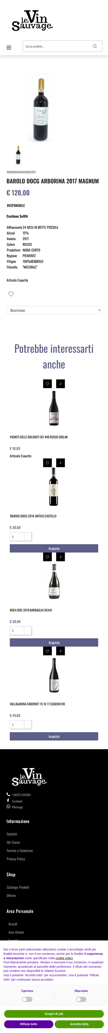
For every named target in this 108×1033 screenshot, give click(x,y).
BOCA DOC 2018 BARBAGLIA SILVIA (31, 610)
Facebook (14, 801)
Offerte (11, 895)
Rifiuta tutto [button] (28, 1024)
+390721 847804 (19, 794)
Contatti (12, 834)
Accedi (12, 923)
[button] (94, 46)
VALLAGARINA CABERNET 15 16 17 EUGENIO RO (37, 703)
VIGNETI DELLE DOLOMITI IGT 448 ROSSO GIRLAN (39, 436)
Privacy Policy (16, 858)
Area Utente (16, 932)
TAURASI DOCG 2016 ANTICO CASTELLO (33, 515)
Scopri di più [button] (54, 1014)
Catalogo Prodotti (18, 887)
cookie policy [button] (64, 958)
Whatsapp (17, 807)
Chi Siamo (13, 842)
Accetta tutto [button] (79, 1024)
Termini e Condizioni (20, 850)
